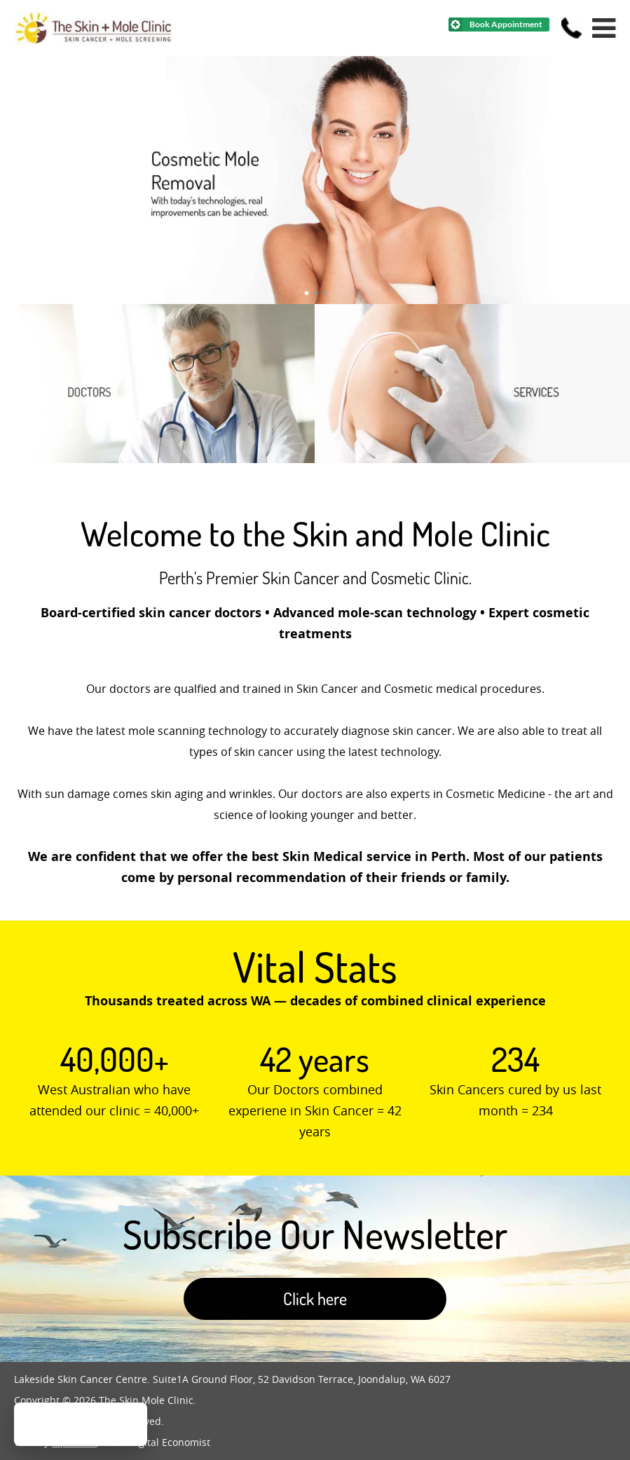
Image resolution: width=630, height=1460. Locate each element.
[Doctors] (157, 459)
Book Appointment (506, 24)
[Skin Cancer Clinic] (472, 459)
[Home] (95, 45)
